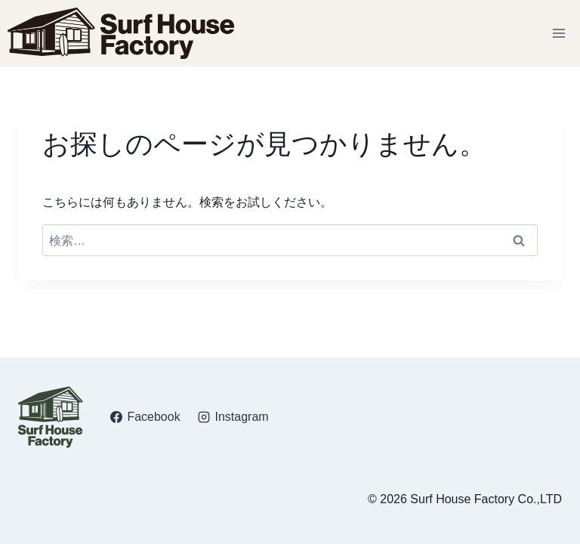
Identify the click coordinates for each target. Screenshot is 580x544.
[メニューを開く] (558, 33)
